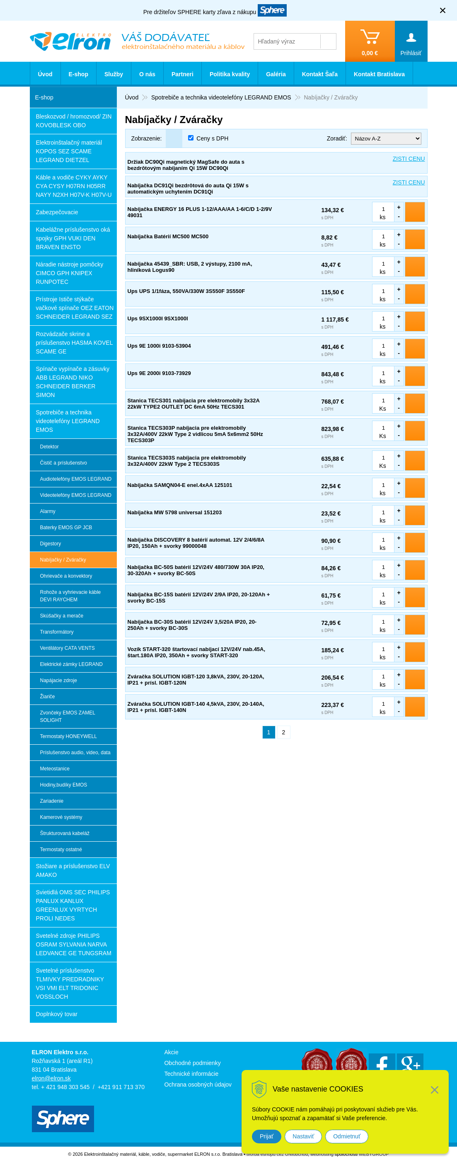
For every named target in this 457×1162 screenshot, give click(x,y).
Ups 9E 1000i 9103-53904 (159, 346)
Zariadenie (52, 801)
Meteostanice (55, 769)
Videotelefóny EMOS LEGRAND (76, 495)
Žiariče (47, 697)
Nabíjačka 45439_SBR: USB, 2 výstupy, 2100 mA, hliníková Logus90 (190, 267)
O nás (147, 74)
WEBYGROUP (374, 1154)
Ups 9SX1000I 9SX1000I (158, 318)
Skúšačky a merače (62, 616)
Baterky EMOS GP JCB (66, 527)
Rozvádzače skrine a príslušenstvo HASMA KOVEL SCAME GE (74, 343)
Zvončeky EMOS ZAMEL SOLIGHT (67, 716)
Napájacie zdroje (58, 680)
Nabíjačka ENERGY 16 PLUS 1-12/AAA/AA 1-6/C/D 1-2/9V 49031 (200, 212)
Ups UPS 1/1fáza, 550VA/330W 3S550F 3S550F (186, 291)
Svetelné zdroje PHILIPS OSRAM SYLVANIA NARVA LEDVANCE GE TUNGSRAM (73, 944)
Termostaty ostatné (61, 849)
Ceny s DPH (212, 138)
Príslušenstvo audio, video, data (75, 752)
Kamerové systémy (61, 817)
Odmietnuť (346, 1136)
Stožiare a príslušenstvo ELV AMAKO (73, 870)
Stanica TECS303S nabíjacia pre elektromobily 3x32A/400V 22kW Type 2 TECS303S (187, 461)
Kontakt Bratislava (379, 74)
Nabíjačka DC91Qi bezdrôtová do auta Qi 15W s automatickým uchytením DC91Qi (188, 188)
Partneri (182, 74)
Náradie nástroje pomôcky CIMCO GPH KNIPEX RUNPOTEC (70, 273)
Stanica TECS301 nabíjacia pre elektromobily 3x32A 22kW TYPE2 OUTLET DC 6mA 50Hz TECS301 (194, 403)
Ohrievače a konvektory (66, 576)
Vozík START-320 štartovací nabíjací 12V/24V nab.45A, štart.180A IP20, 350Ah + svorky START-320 (197, 652)
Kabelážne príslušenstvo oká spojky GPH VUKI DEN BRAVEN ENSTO (73, 238)
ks (383, 217)
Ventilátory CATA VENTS (67, 648)
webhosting (322, 1154)
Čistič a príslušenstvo (63, 463)
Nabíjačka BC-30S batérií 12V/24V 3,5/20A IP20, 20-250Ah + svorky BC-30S (192, 625)
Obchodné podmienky (192, 1063)
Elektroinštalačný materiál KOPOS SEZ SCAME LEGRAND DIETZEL (69, 151)
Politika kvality (230, 74)
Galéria (275, 74)
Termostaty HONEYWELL (68, 736)
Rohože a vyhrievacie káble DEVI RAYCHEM (70, 596)
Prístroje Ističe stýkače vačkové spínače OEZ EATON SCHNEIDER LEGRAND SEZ (75, 308)
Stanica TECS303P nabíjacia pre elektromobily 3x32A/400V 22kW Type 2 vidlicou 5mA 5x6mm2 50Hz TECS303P (195, 434)
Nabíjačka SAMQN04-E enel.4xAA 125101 (180, 485)
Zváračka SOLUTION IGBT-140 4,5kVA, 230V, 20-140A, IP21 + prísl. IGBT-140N (196, 707)
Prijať (266, 1136)
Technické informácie (191, 1073)
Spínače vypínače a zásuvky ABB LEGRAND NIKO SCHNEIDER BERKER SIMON (72, 382)
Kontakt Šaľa (320, 74)
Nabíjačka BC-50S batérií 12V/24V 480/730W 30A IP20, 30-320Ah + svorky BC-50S (196, 570)
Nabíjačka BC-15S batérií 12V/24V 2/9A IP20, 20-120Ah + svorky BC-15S (199, 597)
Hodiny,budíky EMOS (63, 785)
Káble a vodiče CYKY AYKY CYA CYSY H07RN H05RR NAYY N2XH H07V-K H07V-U (74, 186)
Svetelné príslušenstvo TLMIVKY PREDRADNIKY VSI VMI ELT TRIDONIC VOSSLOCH (70, 983)
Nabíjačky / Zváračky (63, 560)
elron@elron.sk (51, 1078)
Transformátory (57, 632)
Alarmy (48, 511)
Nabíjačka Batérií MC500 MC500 (168, 236)
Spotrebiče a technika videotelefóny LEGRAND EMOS (68, 421)
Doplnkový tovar (56, 1014)
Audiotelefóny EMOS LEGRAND (76, 479)
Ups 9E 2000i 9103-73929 (159, 373)
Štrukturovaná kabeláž (64, 833)
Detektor (49, 447)
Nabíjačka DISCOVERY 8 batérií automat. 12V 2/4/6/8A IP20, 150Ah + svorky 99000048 (196, 543)
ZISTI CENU (409, 158)
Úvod (45, 74)
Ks (382, 408)
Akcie (171, 1052)
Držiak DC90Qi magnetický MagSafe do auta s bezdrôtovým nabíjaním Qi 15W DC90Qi (186, 165)
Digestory (50, 544)
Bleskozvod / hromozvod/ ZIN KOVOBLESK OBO (74, 120)
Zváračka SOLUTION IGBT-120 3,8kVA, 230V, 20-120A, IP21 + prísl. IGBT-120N (196, 679)
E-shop (78, 74)
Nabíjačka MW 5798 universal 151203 (175, 512)
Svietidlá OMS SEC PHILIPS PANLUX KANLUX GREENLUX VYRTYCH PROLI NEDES (73, 905)
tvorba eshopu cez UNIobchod (277, 1154)
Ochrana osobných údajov (198, 1084)
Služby (113, 74)
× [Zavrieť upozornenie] (443, 10)
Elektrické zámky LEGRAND (71, 664)
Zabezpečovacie (57, 212)
